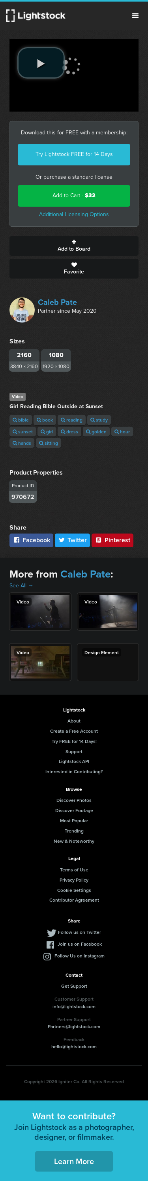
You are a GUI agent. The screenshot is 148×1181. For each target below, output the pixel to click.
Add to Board (74, 246)
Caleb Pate (57, 302)
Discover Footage (74, 810)
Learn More (74, 1161)
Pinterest (112, 540)
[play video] (41, 63)
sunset (23, 431)
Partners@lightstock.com (74, 1026)
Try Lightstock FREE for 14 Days (74, 154)
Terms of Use (74, 869)
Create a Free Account (74, 731)
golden (96, 431)
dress (69, 431)
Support (74, 751)
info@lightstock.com (74, 1006)
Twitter (72, 540)
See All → (21, 585)
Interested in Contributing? (74, 771)
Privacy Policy (74, 880)
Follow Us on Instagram (79, 955)
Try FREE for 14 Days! (74, 741)
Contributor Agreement (74, 900)
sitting (48, 443)
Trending (74, 830)
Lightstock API (74, 761)
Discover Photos (74, 800)
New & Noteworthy (74, 841)
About (74, 720)
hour (122, 431)
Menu (135, 15)
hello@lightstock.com (74, 1046)
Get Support (74, 986)
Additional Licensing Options (74, 214)
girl (47, 431)
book (45, 419)
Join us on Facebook (80, 944)
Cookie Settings (74, 890)
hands (22, 443)
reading (71, 419)
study (99, 419)
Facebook (31, 540)
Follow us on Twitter (79, 932)
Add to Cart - (74, 195)
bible (21, 419)
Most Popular (74, 820)
